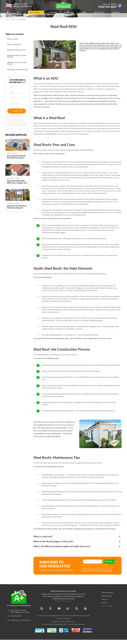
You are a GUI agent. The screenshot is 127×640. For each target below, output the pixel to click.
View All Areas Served (63, 601)
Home (7, 19)
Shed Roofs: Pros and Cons (16, 50)
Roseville (62, 599)
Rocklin (55, 599)
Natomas (71, 596)
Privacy (110, 606)
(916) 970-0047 (108, 6)
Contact (116, 12)
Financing (69, 12)
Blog (84, 12)
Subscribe (109, 561)
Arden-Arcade (53, 594)
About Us (99, 12)
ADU (19, 12)
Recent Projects (107, 596)
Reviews (104, 603)
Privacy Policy (15, 126)
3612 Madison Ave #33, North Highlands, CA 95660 (20, 611)
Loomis (64, 596)
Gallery (53, 12)
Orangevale (79, 596)
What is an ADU (12, 39)
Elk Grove (78, 594)
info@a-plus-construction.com (21, 620)
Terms (20, 126)
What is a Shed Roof (14, 44)
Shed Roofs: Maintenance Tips (17, 69)
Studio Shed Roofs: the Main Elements (17, 56)
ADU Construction (108, 592)
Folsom (49, 596)
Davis (61, 594)
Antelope (44, 594)
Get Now (17, 111)
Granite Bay (57, 596)
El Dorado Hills (69, 594)
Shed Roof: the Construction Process (17, 63)
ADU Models (36, 12)
